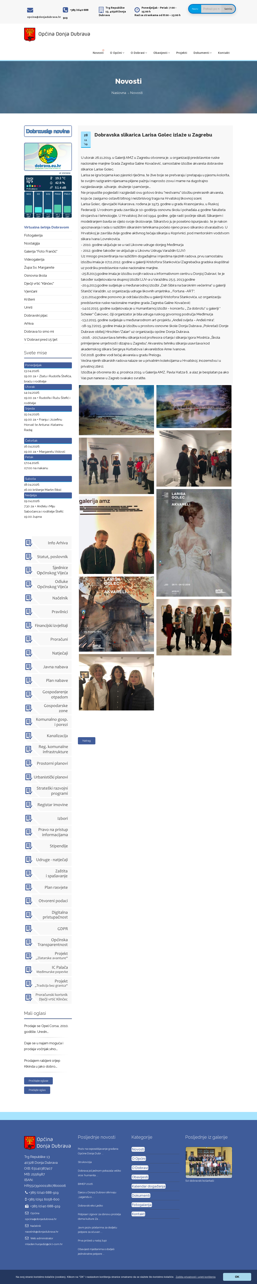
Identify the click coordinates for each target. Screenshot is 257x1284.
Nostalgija (32, 243)
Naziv (195, 8)
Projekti (181, 53)
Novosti (98, 53)
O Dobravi (139, 53)
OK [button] (237, 1276)
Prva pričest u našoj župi (92, 1240)
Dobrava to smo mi (39, 331)
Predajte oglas (37, 1089)
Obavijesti (161, 53)
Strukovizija (85, 1162)
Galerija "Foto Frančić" (40, 251)
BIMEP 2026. (85, 1183)
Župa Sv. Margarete (39, 267)
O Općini (117, 53)
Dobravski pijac (36, 315)
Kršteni (29, 299)
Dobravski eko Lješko (90, 1205)
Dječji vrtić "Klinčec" (39, 283)
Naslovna (118, 93)
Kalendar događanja (148, 1186)
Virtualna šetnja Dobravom (46, 227)
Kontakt (224, 53)
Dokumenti (203, 53)
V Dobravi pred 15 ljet (40, 339)
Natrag (87, 740)
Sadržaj (228, 8)
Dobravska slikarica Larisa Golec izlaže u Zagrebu (153, 135)
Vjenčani (30, 291)
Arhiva (29, 323)
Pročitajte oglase (38, 1080)
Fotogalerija (33, 235)
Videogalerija (34, 259)
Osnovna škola (35, 275)
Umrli (28, 307)
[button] (195, 1277)
